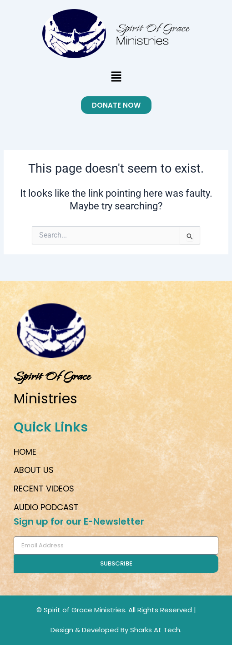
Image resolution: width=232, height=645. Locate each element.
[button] (116, 77)
